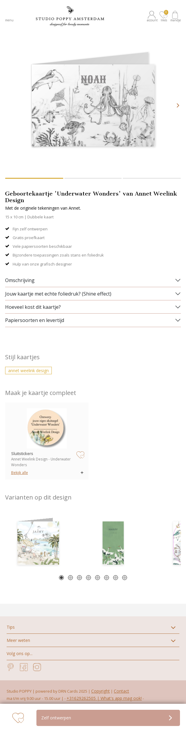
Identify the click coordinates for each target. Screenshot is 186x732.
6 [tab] (107, 578)
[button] (153, 16)
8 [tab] (125, 578)
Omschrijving (20, 280)
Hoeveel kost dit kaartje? (33, 307)
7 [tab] (116, 578)
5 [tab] (98, 578)
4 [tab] (88, 578)
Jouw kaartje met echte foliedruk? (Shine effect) (58, 293)
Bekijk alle (19, 472)
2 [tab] (70, 578)
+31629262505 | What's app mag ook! (104, 698)
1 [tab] (61, 578)
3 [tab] (79, 578)
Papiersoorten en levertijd (34, 320)
